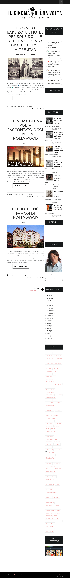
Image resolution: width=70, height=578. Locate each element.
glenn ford (57, 444)
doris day (56, 426)
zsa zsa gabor (49, 531)
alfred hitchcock (50, 389)
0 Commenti (54, 129)
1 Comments (30, 194)
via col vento (55, 518)
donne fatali (49, 426)
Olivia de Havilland (50, 379)
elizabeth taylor (50, 434)
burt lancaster (57, 400)
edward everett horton (51, 431)
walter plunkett (50, 523)
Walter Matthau (50, 387)
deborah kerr (49, 423)
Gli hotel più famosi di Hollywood (25, 214)
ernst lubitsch (49, 436)
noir (56, 487)
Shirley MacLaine (50, 381)
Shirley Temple (49, 384)
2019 (48, 331)
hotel (25, 143)
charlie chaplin (49, 410)
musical (57, 484)
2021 (48, 326)
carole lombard (50, 402)
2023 (48, 321)
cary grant (58, 402)
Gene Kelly (48, 360)
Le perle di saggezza (51, 371)
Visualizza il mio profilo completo (54, 284)
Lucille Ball (49, 373)
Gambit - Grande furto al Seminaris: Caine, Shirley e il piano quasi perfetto (53, 178)
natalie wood (49, 487)
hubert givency (52, 452)
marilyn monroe (50, 479)
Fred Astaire (59, 358)
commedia (56, 415)
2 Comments (30, 275)
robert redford (50, 502)
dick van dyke (58, 423)
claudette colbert (50, 413)
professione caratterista (52, 492)
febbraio (51, 311)
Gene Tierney (56, 360)
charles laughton (50, 407)
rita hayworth (49, 500)
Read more (59, 128)
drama (47, 428)
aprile (50, 306)
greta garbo (58, 449)
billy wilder (49, 400)
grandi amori (57, 447)
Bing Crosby (49, 355)
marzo (50, 308)
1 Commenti (54, 188)
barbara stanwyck (50, 397)
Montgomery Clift (50, 376)
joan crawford (56, 463)
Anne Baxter (49, 353)
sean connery (56, 507)
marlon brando (50, 484)
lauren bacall (49, 474)
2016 (48, 338)
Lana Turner (56, 368)
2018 (48, 333)
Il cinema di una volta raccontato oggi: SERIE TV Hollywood (25, 130)
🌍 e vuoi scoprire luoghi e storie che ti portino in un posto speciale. (54, 54)
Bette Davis (56, 353)
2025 (48, 316)
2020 (48, 328)
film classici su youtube (51, 439)
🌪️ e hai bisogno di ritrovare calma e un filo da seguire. (54, 45)
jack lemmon (58, 460)
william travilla (50, 528)
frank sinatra (57, 441)
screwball (48, 507)
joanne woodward (50, 466)
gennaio (51, 313)
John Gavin (48, 368)
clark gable (25, 222)
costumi (48, 418)
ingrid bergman (50, 460)
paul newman (49, 489)
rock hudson (49, 505)
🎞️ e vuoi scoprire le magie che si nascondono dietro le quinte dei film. (54, 73)
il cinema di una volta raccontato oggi (51, 458)
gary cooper (49, 444)
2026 (48, 296)
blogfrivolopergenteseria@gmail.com (56, 574)
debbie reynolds (50, 420)
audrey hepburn (50, 394)
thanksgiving (57, 513)
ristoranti (56, 497)
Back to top (59, 576)
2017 (48, 336)
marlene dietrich (50, 481)
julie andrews (58, 468)
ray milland (49, 497)
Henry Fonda (58, 363)
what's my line (49, 526)
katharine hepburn (50, 471)
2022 (48, 323)
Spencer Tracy (58, 384)
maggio (51, 298)
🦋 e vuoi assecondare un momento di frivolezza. (54, 82)
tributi (55, 515)
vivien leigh (59, 521)
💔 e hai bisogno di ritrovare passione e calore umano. (53, 64)
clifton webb (49, 415)
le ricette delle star (51, 476)
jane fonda (48, 463)
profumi (48, 494)
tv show (48, 518)
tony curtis (49, 515)
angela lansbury (50, 392)
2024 (48, 318)
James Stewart (49, 366)
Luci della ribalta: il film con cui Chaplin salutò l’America (58, 134)
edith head (53, 428)
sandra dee (57, 505)
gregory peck (49, 449)
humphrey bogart (50, 454)
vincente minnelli (50, 521)
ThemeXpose (14, 574)
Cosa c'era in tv (57, 355)
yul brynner (59, 528)
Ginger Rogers (49, 363)
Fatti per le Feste (50, 358)
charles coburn (50, 405)
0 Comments (29, 106)
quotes (54, 494)
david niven (54, 418)
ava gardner (59, 394)
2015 (48, 341)
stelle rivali (49, 513)
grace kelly (25, 54)
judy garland (49, 468)
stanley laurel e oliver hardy (53, 510)
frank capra (49, 441)
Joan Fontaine (58, 366)
